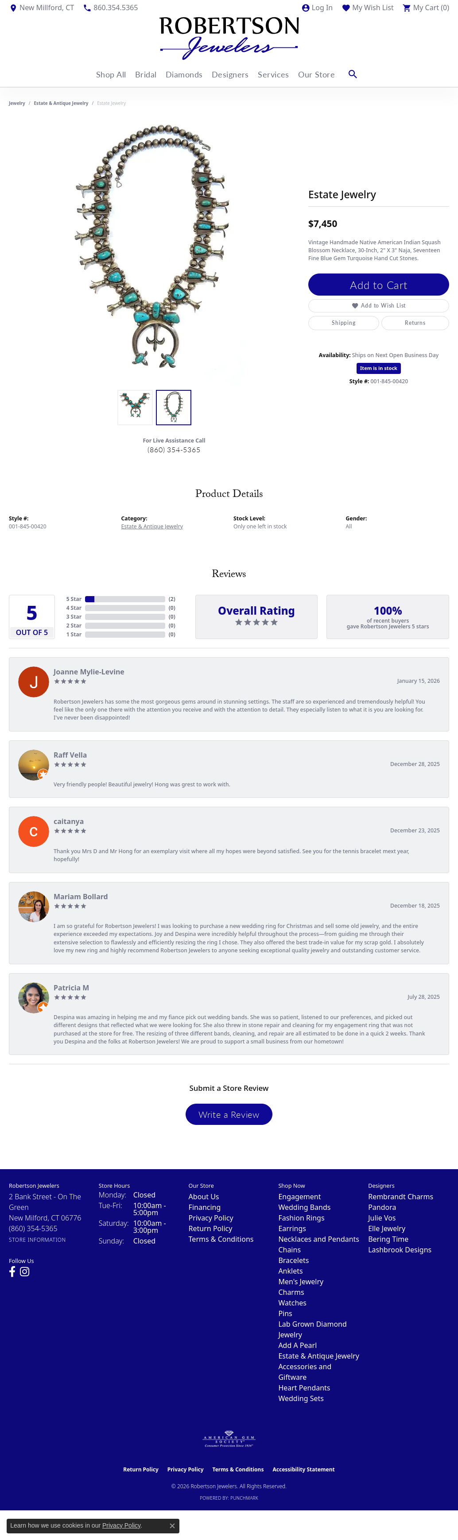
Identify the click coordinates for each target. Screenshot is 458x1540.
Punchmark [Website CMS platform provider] (244, 1498)
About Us (204, 1196)
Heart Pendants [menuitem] (304, 1388)
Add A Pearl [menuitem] (297, 1345)
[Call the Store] (33, 1228)
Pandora (382, 1207)
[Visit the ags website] (229, 1439)
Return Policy (211, 1228)
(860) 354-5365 (173, 449)
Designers (233, 74)
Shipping (343, 323)
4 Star (74, 608)
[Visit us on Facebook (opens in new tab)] (12, 1272)
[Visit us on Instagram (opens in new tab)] (24, 1272)
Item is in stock (378, 368)
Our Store (324, 74)
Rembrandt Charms (400, 1196)
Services (279, 74)
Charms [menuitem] (291, 1292)
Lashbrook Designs (399, 1250)
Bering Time (388, 1239)
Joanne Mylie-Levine (89, 672)
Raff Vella (70, 755)
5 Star (74, 599)
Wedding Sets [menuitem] (301, 1398)
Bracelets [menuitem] (293, 1260)
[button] (317, 7)
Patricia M (71, 988)
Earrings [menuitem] (292, 1228)
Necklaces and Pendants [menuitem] (318, 1239)
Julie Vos (382, 1218)
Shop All (105, 74)
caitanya (69, 821)
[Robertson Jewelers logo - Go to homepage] (229, 38)
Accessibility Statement (303, 1469)
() (172, 599)
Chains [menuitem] (289, 1250)
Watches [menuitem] (292, 1303)
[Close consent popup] (172, 1525)
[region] (154, 252)
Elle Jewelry (386, 1228)
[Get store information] (37, 1240)
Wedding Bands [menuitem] (304, 1207)
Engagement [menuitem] (299, 1196)
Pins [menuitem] (285, 1313)
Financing (205, 1207)
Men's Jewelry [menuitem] (300, 1281)
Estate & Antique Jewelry (61, 103)
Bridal (143, 74)
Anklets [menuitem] (290, 1271)
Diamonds (184, 74)
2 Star (74, 625)
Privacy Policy (211, 1218)
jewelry (17, 103)
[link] (41, 7)
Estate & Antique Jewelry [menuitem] (318, 1356)
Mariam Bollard (81, 896)
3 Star (74, 616)
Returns (415, 323)
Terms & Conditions (221, 1239)
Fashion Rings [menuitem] (301, 1218)
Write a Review (229, 1114)
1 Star (74, 634)
